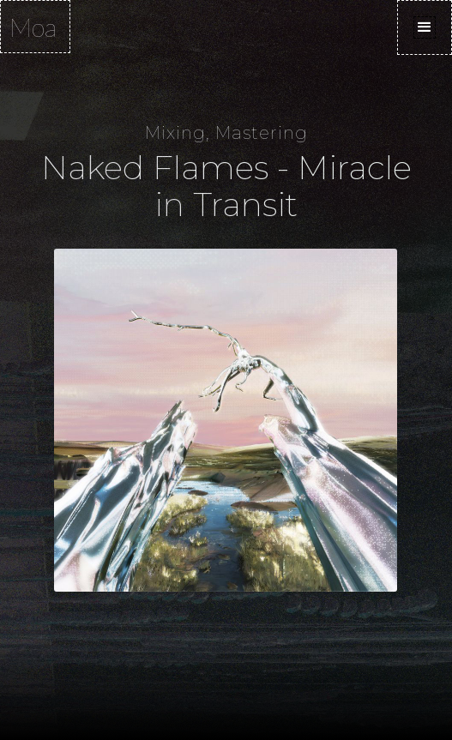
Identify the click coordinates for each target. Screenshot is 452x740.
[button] (424, 27)
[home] (35, 26)
